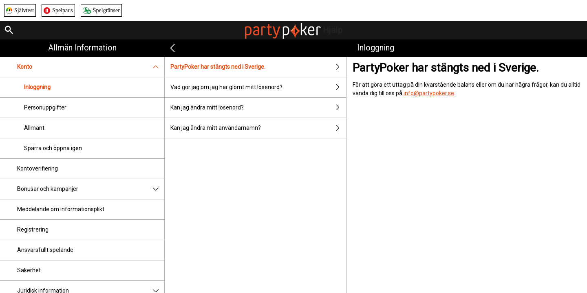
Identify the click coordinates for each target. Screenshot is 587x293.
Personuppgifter (45, 107)
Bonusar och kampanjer (90, 189)
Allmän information (82, 47)
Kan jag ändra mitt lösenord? (258, 108)
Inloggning (37, 87)
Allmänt (34, 128)
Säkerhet (29, 270)
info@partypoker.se (429, 93)
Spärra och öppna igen (53, 148)
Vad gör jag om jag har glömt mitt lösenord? (258, 87)
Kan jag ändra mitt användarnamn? (258, 128)
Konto (90, 67)
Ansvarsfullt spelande (45, 250)
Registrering (33, 229)
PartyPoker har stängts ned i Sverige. (258, 67)
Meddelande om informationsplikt (60, 209)
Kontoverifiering (37, 168)
